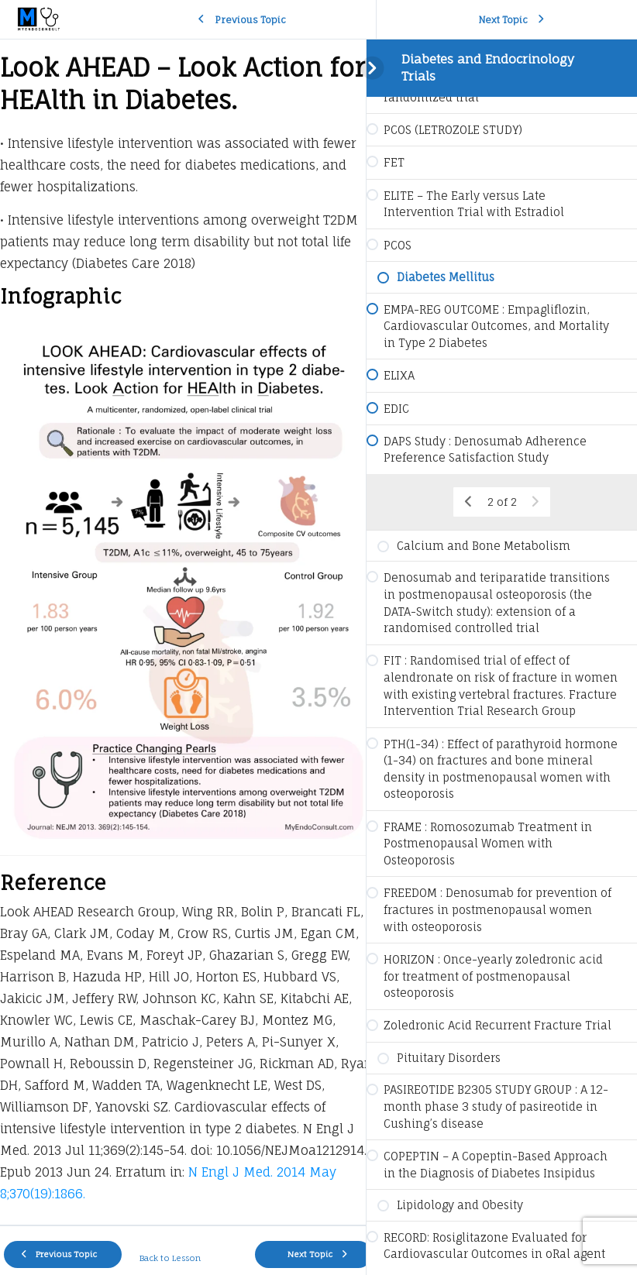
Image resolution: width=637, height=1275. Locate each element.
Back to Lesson (167, 1243)
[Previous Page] (468, 502)
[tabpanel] (183, 625)
